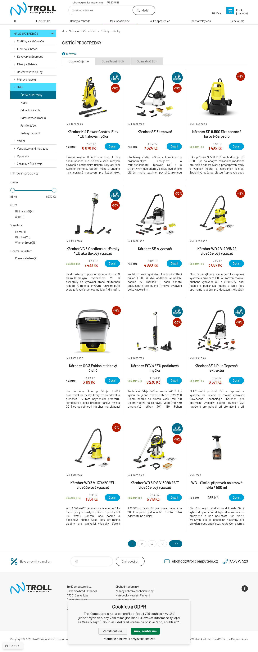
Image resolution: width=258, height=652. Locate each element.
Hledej (145, 10)
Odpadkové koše (30, 110)
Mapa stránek (239, 639)
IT (15, 21)
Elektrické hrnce (27, 49)
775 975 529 (113, 2)
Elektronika (43, 21)
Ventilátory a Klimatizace (32, 148)
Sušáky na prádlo (30, 133)
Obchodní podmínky (127, 586)
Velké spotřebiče (160, 21)
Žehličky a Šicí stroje (29, 163)
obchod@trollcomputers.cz (88, 2)
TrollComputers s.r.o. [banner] (33, 9)
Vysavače (23, 156)
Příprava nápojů (26, 79)
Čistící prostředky (31, 95)
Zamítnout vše (112, 631)
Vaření (21, 141)
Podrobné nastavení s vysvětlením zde (129, 639)
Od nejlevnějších (113, 61)
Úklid (20, 87)
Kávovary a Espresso (30, 56)
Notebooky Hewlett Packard (132, 595)
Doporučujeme (78, 61)
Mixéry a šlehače (27, 64)
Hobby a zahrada (80, 21)
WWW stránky (195, 639)
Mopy (23, 102)
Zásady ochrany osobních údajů (134, 591)
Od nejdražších (147, 61)
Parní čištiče (28, 125)
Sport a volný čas (200, 21)
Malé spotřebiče (120, 21)
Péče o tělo (237, 21)
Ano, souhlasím (145, 631)
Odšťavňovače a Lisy (30, 72)
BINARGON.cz (220, 639)
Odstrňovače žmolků (33, 118)
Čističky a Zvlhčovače (30, 41)
